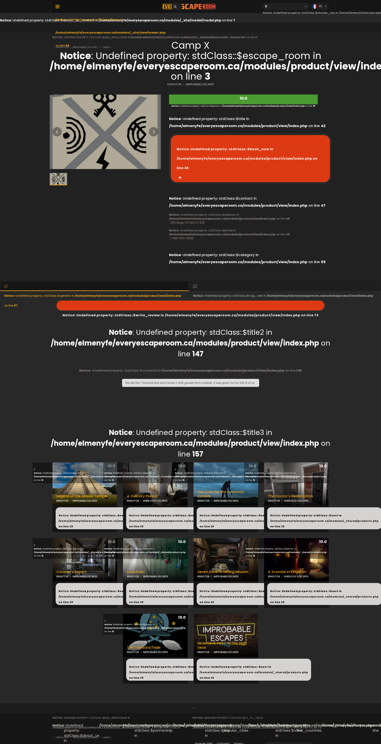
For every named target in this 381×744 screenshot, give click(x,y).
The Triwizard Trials (144, 647)
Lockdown (136, 572)
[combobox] (285, 6)
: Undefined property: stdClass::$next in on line (113, 521)
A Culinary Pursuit (142, 496)
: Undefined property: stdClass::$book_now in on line (247, 158)
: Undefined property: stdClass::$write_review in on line (190, 305)
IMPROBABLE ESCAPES (200, 84)
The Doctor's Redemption (290, 496)
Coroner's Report (71, 572)
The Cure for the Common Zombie (220, 494)
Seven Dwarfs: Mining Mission (222, 572)
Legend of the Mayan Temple (82, 496)
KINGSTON (174, 84)
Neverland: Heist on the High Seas (222, 645)
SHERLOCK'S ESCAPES (155, 500)
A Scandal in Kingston (287, 572)
